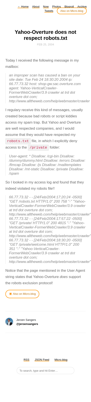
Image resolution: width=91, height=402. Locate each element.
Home (23, 6)
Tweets (48, 10)
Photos (56, 6)
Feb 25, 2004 (45, 44)
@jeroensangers (27, 324)
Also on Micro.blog (71, 10)
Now (46, 6)
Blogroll (69, 6)
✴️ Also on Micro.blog (22, 293)
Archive (82, 6)
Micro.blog (61, 359)
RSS (26, 359)
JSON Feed (42, 359)
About (35, 6)
